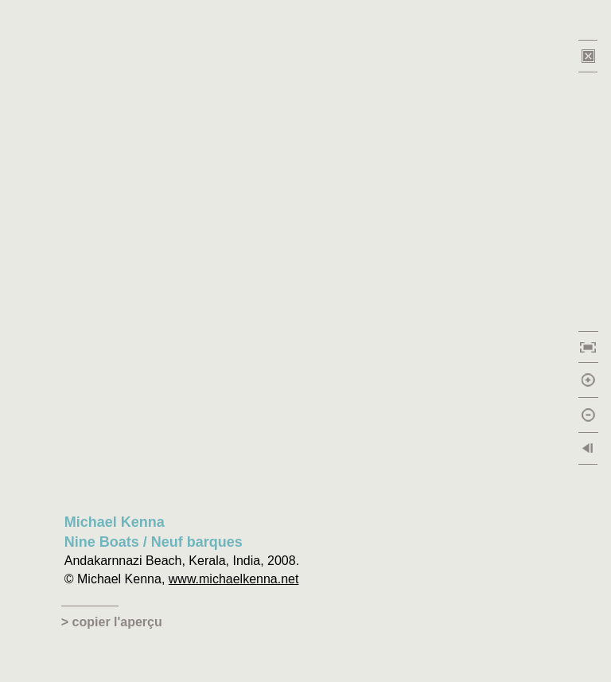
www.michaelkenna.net (234, 579)
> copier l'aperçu (111, 622)
